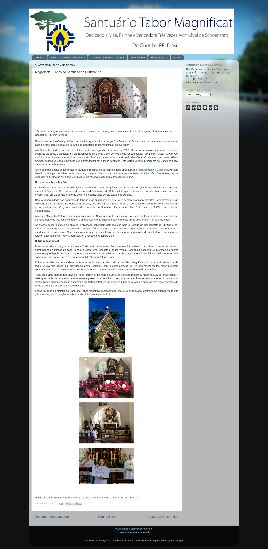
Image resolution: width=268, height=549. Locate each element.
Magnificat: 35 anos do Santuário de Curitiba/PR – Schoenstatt (103, 497)
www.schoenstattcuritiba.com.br (134, 532)
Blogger (180, 540)
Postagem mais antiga (162, 516)
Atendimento (137, 57)
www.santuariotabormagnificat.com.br (134, 528)
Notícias (40, 57)
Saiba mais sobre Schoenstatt (68, 57)
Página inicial (107, 516)
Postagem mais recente (52, 516)
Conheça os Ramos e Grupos (108, 57)
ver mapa (192, 75)
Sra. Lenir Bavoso (57, 191)
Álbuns (177, 57)
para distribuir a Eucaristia (153, 169)
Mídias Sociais (159, 57)
